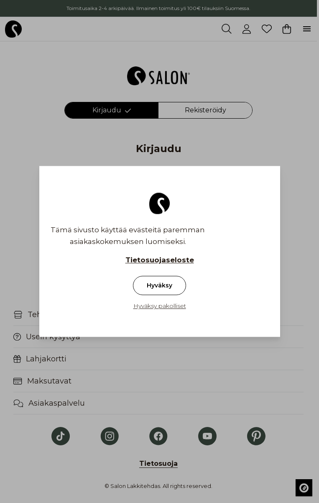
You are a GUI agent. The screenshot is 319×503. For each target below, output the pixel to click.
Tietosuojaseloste (159, 260)
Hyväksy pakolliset (159, 306)
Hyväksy (159, 286)
